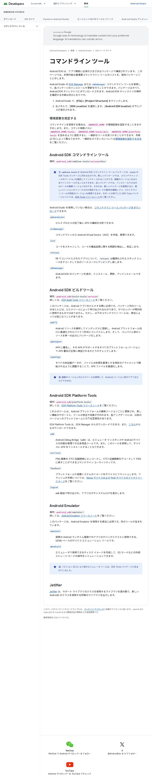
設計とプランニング (62, 3)
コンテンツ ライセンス (94, 609)
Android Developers (58, 50)
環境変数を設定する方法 (128, 138)
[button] (17, 26)
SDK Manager (76, 84)
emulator (55, 531)
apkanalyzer (57, 217)
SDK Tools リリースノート (87, 197)
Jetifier (53, 591)
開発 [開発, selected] (86, 3)
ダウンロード (10, 19)
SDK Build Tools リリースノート (78, 300)
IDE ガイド (30, 19)
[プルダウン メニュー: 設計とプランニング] (76, 3)
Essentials (36, 3)
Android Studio (138, 3)
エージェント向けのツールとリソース (95, 19)
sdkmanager (56, 268)
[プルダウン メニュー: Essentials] (46, 3)
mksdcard (55, 546)
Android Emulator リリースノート (79, 515)
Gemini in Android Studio (56, 19)
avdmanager (57, 229)
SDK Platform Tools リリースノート (80, 405)
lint (52, 240)
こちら (132, 424)
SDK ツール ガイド (103, 50)
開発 (73, 50)
